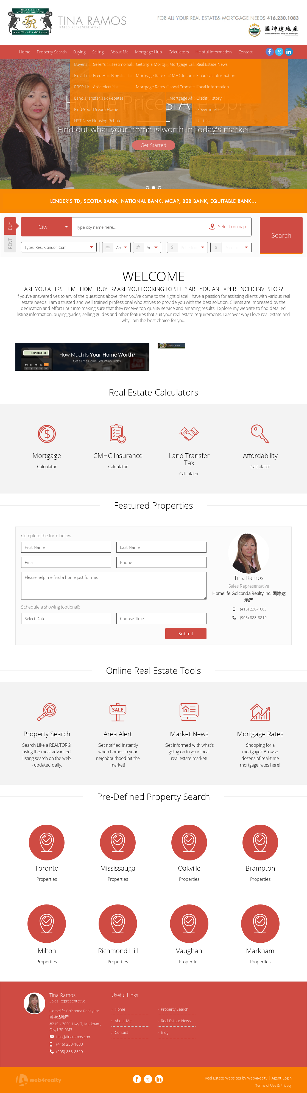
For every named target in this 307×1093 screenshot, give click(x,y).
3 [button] (159, 187)
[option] (153, 124)
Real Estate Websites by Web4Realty (236, 1078)
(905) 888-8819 (253, 617)
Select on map (227, 226)
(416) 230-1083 (253, 609)
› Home (118, 1009)
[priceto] (187, 247)
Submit (185, 634)
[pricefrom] (231, 247)
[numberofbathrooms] (147, 247)
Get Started (153, 145)
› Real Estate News (174, 1020)
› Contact (119, 1032)
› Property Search (173, 1009)
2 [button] (153, 187)
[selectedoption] (46, 226)
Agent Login (282, 1078)
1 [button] (147, 187)
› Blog (163, 1032)
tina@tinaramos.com (73, 1036)
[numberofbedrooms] (116, 247)
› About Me (121, 1020)
